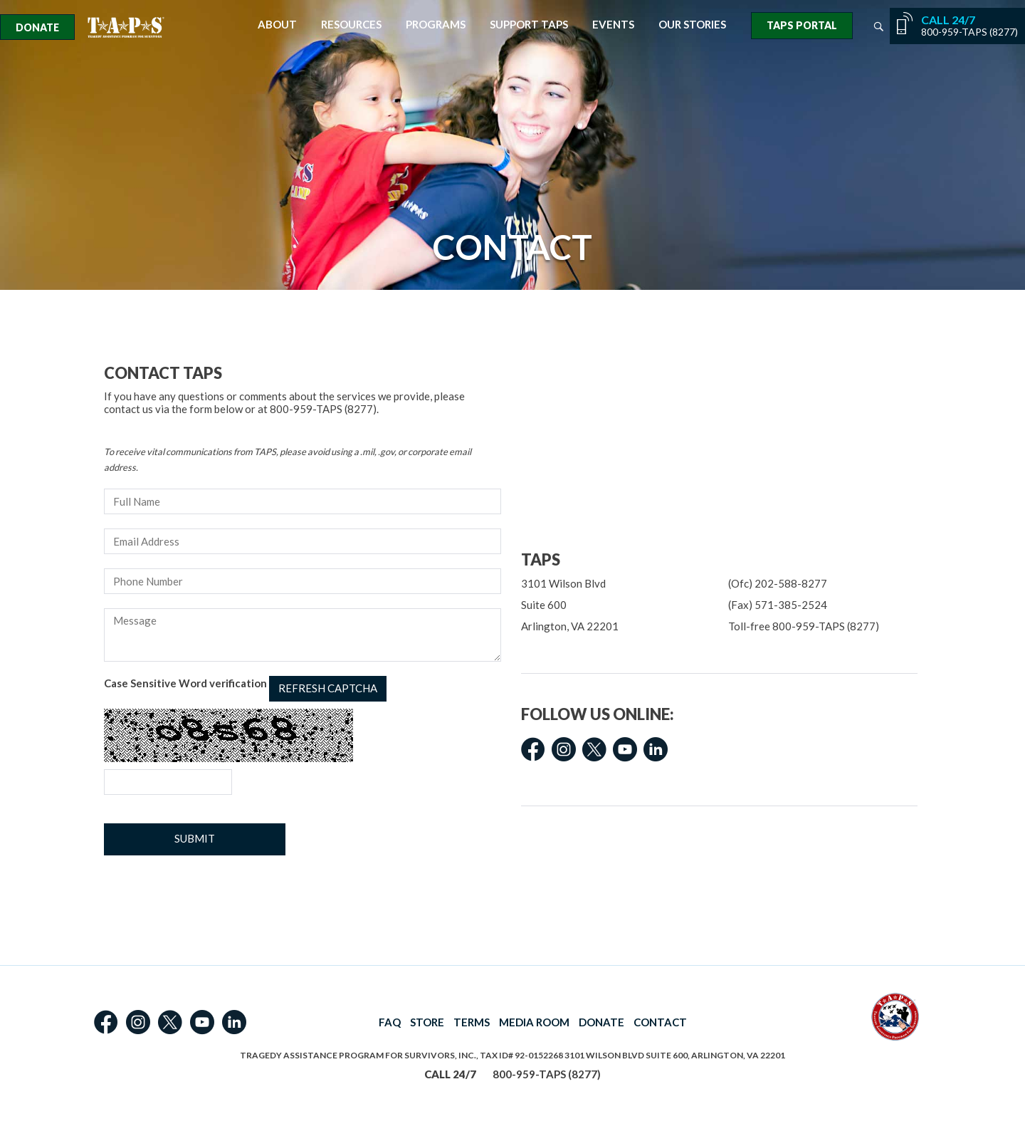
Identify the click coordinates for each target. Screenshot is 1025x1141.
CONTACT (660, 1022)
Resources (351, 24)
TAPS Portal (802, 25)
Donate (37, 27)
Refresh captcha (327, 688)
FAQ (390, 1022)
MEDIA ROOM (534, 1022)
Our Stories (692, 24)
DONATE (601, 1022)
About (277, 24)
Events (613, 24)
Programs (436, 24)
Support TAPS (529, 24)
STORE (427, 1022)
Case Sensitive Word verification (245, 688)
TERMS (471, 1022)
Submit (194, 838)
